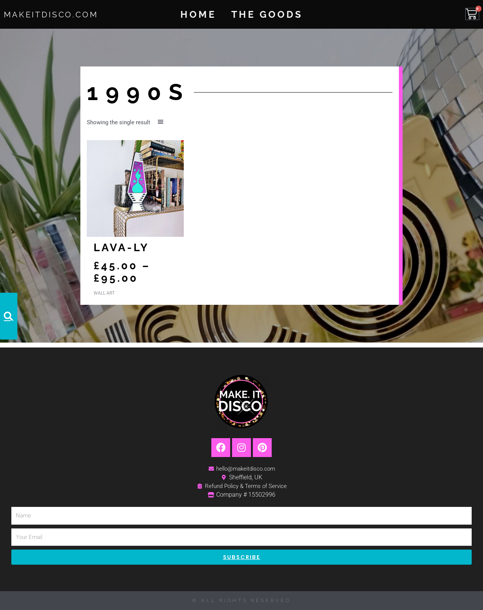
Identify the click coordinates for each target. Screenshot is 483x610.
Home (198, 14)
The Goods (267, 14)
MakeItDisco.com (61, 14)
